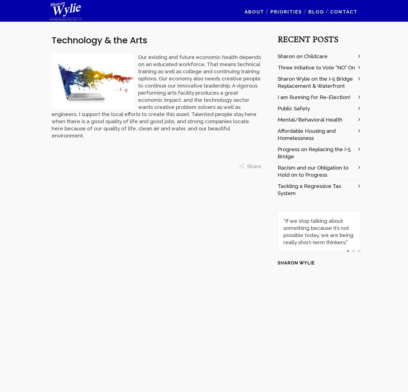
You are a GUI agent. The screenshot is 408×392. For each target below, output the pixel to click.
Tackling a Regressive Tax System (309, 189)
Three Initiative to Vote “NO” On (316, 67)
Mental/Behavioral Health (310, 120)
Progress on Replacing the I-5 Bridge (314, 152)
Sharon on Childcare (303, 56)
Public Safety (294, 108)
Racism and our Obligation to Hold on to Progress (313, 171)
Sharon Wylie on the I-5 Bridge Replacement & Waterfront (315, 82)
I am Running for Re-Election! (314, 97)
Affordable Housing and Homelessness (307, 134)
